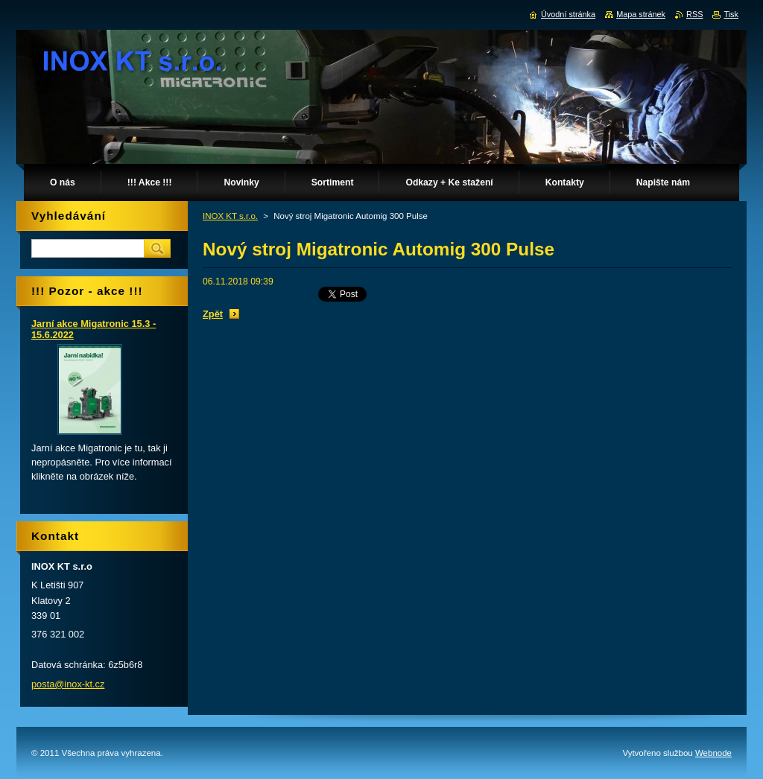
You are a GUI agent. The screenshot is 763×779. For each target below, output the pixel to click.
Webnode (713, 752)
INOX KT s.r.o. (230, 216)
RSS (694, 14)
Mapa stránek (640, 14)
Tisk (731, 14)
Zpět (213, 313)
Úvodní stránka (568, 14)
